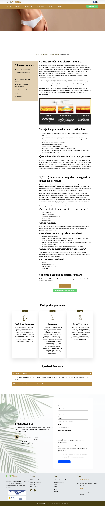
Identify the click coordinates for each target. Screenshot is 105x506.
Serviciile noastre (44, 54)
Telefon (20, 418)
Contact (59, 6)
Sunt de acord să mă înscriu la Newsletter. (28, 452)
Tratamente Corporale (54, 54)
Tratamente (28, 6)
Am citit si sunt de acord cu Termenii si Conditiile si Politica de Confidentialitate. (32, 449)
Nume (19, 406)
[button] (52, 373)
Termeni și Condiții (23, 456)
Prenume (20, 412)
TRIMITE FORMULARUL (24, 462)
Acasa (9, 6)
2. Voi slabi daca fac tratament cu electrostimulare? (28, 384)
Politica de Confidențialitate (34, 456)
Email (19, 424)
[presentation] (29, 434)
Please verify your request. (24, 430)
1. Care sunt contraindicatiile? (21, 373)
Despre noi (17, 6)
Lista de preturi (40, 6)
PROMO (51, 6)
